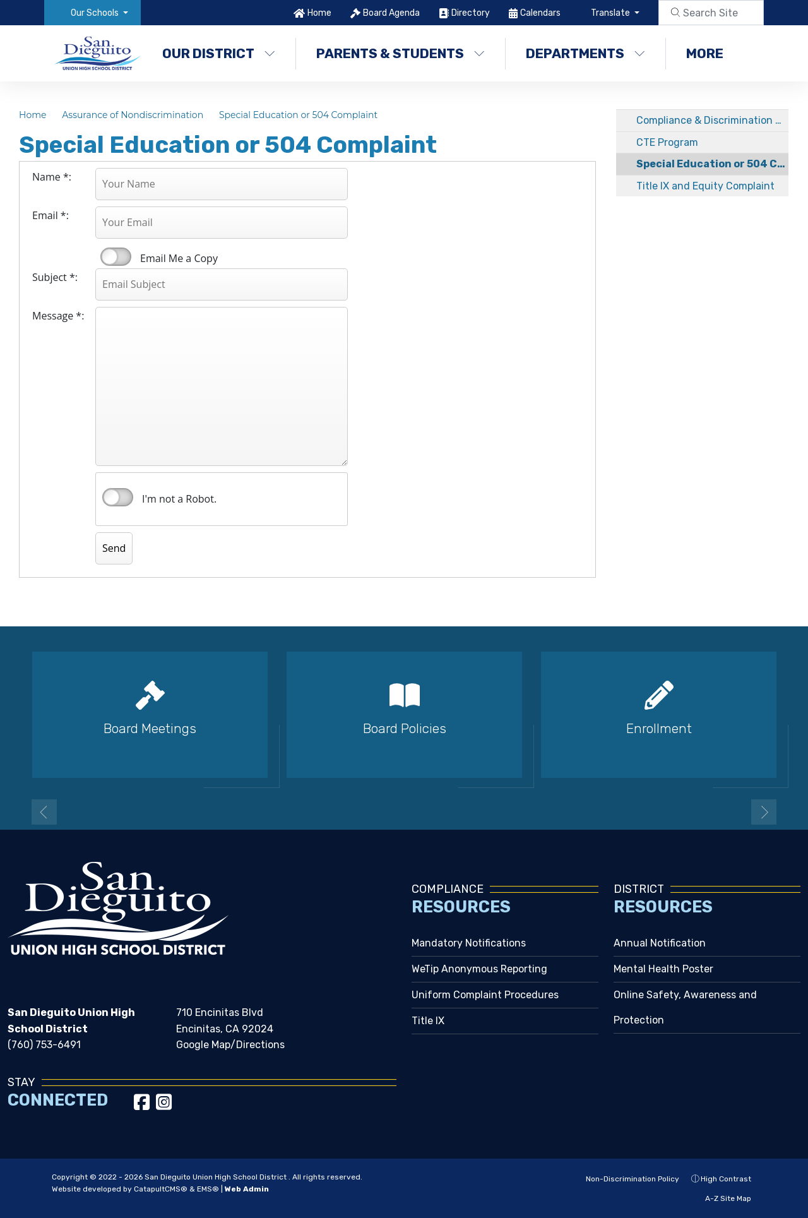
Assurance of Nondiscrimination (132, 115)
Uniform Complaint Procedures (485, 995)
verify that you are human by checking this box (117, 497)
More (711, 53)
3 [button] (423, 810)
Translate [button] (611, 13)
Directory (470, 13)
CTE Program (667, 142)
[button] (99, 13)
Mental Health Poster (663, 969)
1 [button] (385, 810)
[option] (150, 720)
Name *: (51, 177)
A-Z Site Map (721, 1198)
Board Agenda (391, 13)
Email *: (50, 215)
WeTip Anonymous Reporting (479, 969)
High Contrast (726, 1178)
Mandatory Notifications (469, 943)
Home (319, 13)
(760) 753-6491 (44, 1045)
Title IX (428, 1021)
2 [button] (404, 810)
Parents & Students (400, 53)
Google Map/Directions (230, 1045)
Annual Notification (660, 943)
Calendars (540, 13)
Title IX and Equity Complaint (705, 186)
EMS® (208, 1189)
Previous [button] (44, 812)
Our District (218, 53)
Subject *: (55, 277)
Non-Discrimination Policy (625, 1178)
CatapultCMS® (160, 1189)
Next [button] (763, 812)
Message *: (58, 316)
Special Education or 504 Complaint (298, 115)
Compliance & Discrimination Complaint (712, 120)
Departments (585, 53)
